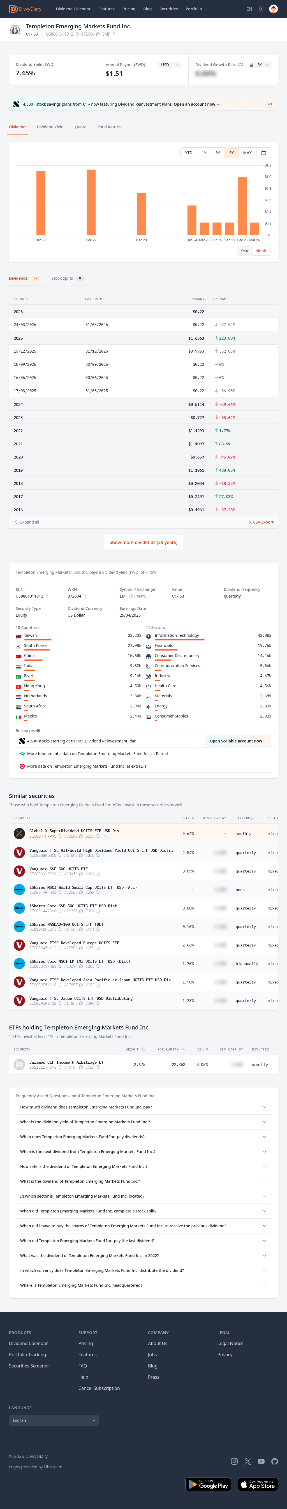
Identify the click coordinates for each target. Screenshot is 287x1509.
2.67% (139, 1064)
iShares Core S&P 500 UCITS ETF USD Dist (73, 905)
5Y (231, 152)
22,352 (178, 1064)
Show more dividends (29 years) (143, 542)
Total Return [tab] (109, 126)
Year (245, 250)
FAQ (82, 1366)
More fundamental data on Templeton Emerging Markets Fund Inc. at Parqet (97, 753)
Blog (153, 1366)
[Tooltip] (37, 730)
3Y (218, 152)
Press (153, 1377)
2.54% (188, 852)
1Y (204, 152)
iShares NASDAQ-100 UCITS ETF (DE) (66, 924)
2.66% (188, 945)
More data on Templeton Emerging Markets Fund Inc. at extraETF (87, 766)
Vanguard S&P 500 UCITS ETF (58, 868)
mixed (273, 833)
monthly (243, 833)
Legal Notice (230, 1343)
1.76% (188, 963)
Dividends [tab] (24, 278)
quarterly (246, 852)
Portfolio (194, 8)
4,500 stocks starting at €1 (81, 741)
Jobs (152, 1354)
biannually (247, 963)
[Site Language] (249, 8)
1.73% (188, 1000)
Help (83, 1377)
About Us (157, 1343)
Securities (168, 8)
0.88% (188, 908)
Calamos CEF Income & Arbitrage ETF (67, 1061)
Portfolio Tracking (27, 1354)
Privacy (224, 1354)
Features (106, 8)
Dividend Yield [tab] (50, 126)
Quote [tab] (81, 126)
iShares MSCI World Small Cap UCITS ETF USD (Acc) (83, 887)
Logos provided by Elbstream (35, 1466)
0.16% (188, 926)
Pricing (128, 8)
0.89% (188, 871)
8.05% (202, 1064)
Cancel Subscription (99, 1388)
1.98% (188, 982)
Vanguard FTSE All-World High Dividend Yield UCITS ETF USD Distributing (101, 850)
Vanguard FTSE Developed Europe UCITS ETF (74, 942)
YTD (189, 152)
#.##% (205, 73)
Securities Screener (29, 1366)
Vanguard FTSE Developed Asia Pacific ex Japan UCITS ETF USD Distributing (101, 979)
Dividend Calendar (73, 8)
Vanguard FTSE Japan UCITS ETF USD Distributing (81, 998)
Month (261, 250)
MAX (247, 152)
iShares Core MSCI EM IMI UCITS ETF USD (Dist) (79, 961)
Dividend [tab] (17, 126)
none (240, 889)
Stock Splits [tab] (68, 278)
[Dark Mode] (261, 9)
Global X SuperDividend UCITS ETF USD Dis (74, 830)
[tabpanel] (143, 202)
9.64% (188, 833)
